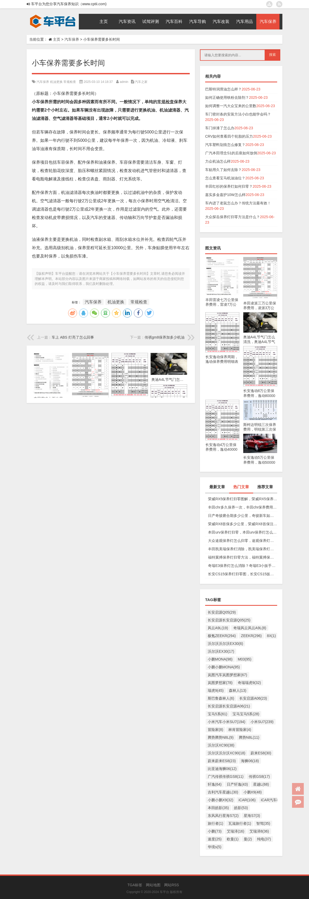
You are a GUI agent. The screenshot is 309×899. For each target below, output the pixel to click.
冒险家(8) (215, 729)
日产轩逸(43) (237, 784)
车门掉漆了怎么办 (219, 128)
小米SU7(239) (262, 722)
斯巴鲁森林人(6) (221, 698)
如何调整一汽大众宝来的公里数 (230, 106)
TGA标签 (134, 885)
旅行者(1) (215, 823)
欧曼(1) (233, 839)
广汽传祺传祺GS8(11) (225, 776)
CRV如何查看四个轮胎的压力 (229, 136)
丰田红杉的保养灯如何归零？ (229, 186)
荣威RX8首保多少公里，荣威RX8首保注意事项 (242, 524)
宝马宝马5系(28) (246, 714)
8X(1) (271, 636)
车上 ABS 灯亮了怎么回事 (73, 337)
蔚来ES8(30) (261, 753)
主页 (56, 39)
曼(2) (248, 839)
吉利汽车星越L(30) (223, 792)
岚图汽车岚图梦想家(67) (227, 675)
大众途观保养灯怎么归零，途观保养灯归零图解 (242, 541)
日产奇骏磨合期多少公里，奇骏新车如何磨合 (242, 515)
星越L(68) (261, 784)
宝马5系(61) (217, 714)
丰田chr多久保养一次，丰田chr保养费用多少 (242, 507)
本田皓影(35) (218, 808)
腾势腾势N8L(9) (221, 737)
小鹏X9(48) (252, 792)
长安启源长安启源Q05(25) (229, 620)
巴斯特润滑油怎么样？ (223, 89)
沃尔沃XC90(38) (221, 745)
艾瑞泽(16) (235, 831)
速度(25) (215, 839)
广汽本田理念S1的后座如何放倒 (231, 153)
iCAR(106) (247, 800)
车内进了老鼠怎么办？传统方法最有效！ (238, 203)
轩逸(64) (215, 784)
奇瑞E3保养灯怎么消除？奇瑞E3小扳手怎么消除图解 (242, 566)
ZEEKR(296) (251, 636)
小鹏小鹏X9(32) (220, 800)
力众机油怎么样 (218, 161)
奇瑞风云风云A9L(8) (249, 628)
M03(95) (244, 659)
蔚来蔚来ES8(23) (222, 761)
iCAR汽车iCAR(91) (276, 800)
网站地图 (153, 885)
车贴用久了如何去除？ (223, 170)
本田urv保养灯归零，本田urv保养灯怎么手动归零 (242, 532)
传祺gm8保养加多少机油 (165, 337)
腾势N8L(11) (249, 737)
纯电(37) (264, 839)
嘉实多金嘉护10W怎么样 (225, 195)
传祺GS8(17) (259, 776)
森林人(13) (237, 690)
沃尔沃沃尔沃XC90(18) (226, 753)
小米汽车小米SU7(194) (226, 722)
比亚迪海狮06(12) (222, 769)
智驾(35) (263, 823)
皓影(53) (241, 808)
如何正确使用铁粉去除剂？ (227, 97)
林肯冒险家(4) (239, 729)
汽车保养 (71, 39)
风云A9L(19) (218, 628)
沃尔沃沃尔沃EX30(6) (225, 643)
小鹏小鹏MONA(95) (224, 667)
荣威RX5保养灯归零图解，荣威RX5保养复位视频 (242, 499)
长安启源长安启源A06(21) (229, 706)
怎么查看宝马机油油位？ (225, 178)
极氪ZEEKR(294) (222, 636)
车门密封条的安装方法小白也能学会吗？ (238, 114)
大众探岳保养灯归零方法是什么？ (232, 217)
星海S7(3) (252, 816)
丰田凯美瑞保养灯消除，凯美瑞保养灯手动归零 (242, 549)
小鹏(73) (215, 831)
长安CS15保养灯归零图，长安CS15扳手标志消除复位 (242, 574)
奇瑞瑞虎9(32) (249, 683)
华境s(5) (214, 847)
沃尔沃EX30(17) (221, 651)
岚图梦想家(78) (220, 683)
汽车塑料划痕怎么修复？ (225, 145)
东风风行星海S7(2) (223, 816)
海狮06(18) (250, 761)
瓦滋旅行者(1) (239, 823)
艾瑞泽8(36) (259, 831)
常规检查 (69, 82)
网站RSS (171, 885)
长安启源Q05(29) (222, 612)
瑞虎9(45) (216, 690)
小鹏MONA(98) (220, 659)
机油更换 (56, 82)
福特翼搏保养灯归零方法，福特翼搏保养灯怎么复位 (242, 557)
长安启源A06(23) (253, 698)
